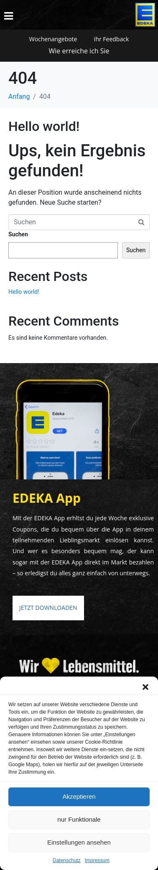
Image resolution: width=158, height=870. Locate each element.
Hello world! (43, 126)
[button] (145, 687)
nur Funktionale (78, 819)
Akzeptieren (78, 796)
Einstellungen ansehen (79, 842)
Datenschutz (67, 860)
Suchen (18, 234)
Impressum (97, 860)
